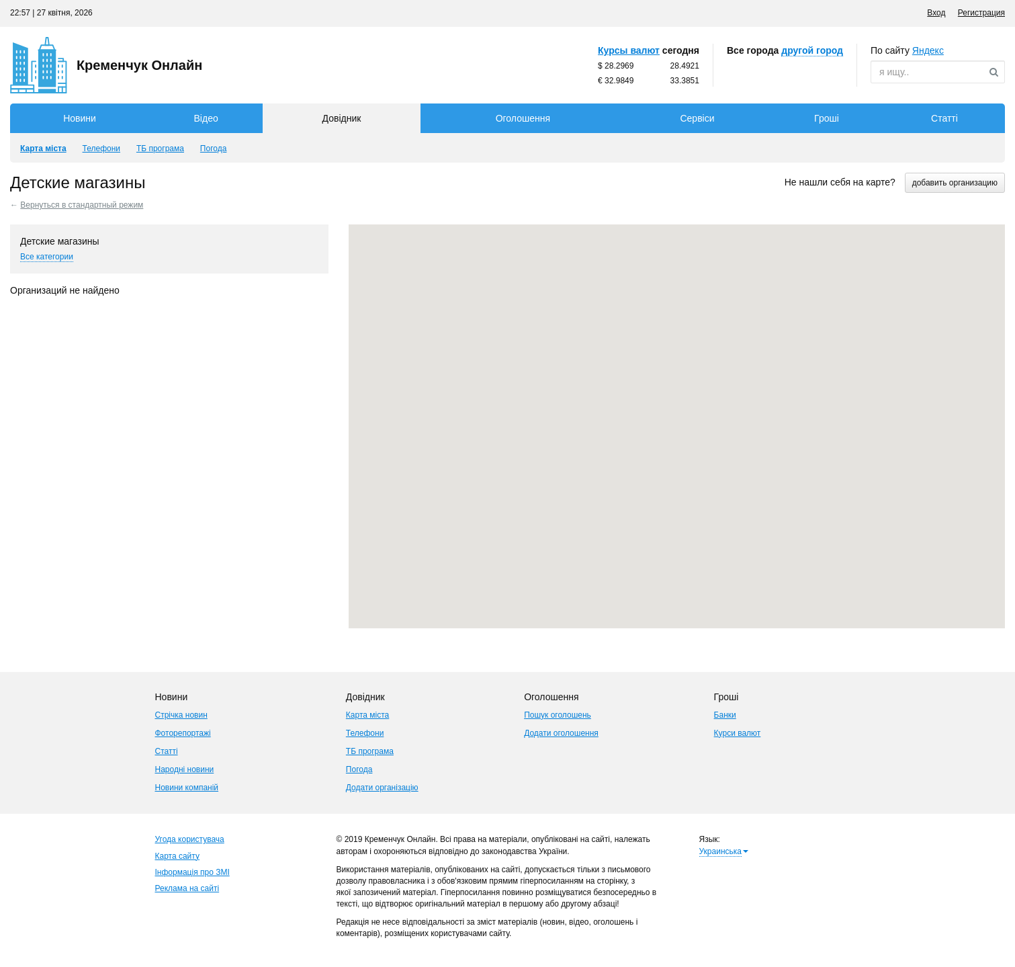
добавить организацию (955, 182)
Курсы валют (629, 50)
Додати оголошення (561, 733)
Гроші (826, 118)
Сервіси (697, 118)
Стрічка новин (181, 715)
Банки (725, 715)
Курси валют (737, 733)
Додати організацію (382, 787)
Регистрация (981, 12)
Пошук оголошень (557, 715)
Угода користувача (189, 839)
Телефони (365, 733)
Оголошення (523, 118)
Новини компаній (187, 787)
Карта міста (367, 715)
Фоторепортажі (183, 733)
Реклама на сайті (187, 888)
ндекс (928, 50)
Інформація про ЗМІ (192, 872)
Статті (944, 118)
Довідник (341, 118)
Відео (206, 118)
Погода (359, 769)
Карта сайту (177, 856)
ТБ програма (370, 751)
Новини (79, 118)
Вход (936, 12)
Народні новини (184, 769)
